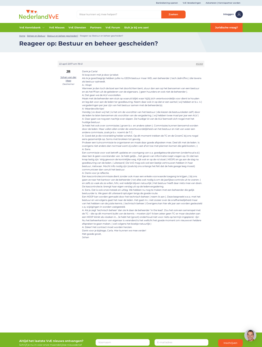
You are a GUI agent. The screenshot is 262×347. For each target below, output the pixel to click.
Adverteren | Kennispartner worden (223, 3)
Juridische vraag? (226, 27)
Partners (95, 27)
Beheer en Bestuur (36, 36)
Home (22, 36)
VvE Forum (113, 27)
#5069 (199, 63)
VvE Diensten (77, 27)
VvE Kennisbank (32, 27)
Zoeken (173, 14)
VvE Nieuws (57, 27)
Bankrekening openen (167, 3)
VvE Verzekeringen (192, 3)
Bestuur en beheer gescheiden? (62, 36)
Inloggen (233, 14)
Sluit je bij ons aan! (136, 27)
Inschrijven (230, 342)
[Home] (39, 14)
